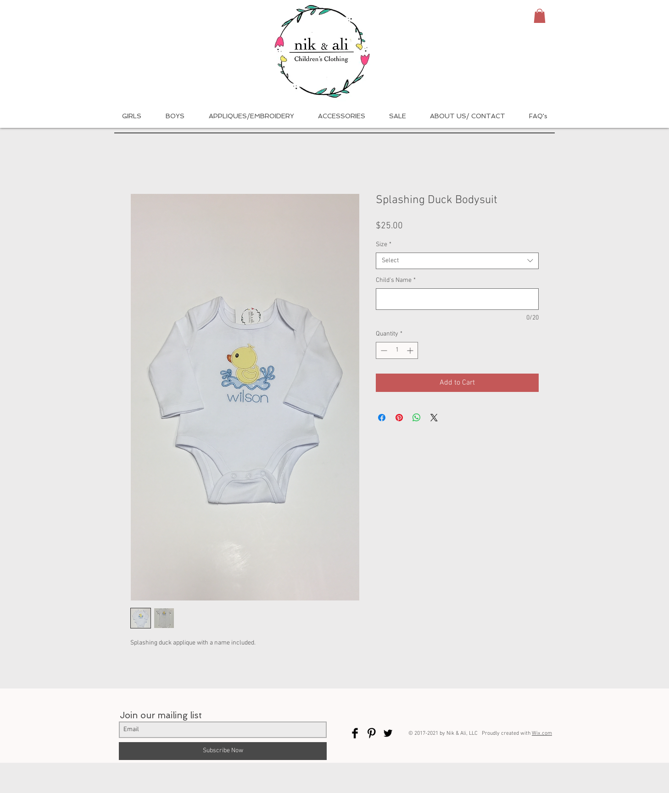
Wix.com (542, 733)
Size (383, 244)
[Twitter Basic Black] (388, 733)
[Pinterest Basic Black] (371, 733)
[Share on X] (434, 417)
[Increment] (411, 350)
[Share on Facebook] (381, 417)
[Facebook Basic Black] (355, 733)
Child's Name (396, 280)
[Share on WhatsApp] (416, 417)
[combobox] (457, 261)
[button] (540, 16)
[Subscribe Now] (223, 751)
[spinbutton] (397, 350)
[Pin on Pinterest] (399, 417)
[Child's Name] (457, 299)
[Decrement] (383, 350)
